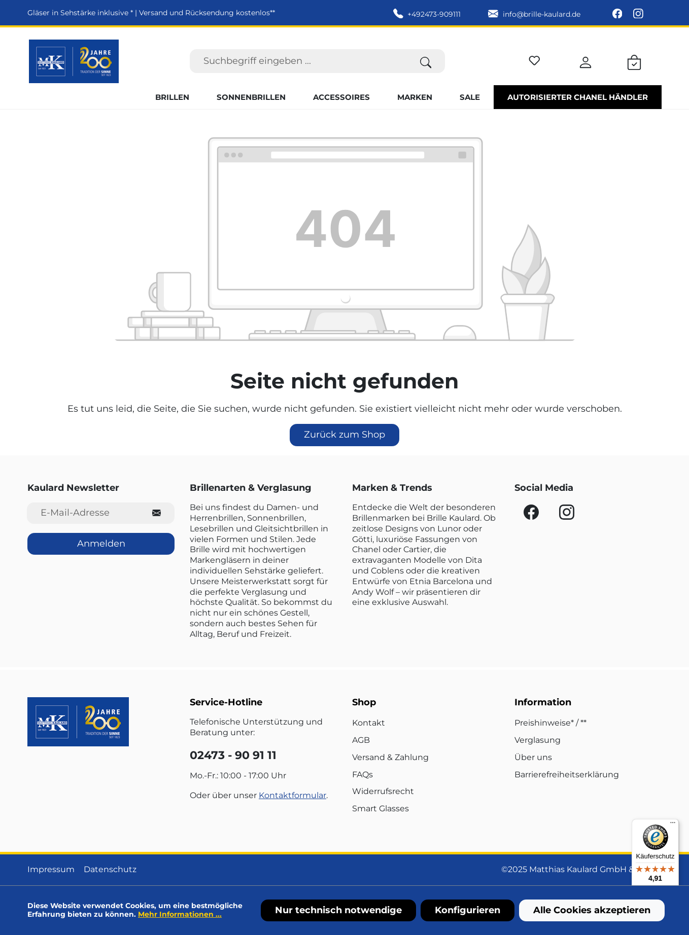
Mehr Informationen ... (180, 914)
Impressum (51, 869)
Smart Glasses (380, 808)
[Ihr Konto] (585, 61)
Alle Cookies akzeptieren (591, 910)
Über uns (533, 757)
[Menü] (673, 825)
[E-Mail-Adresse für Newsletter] (83, 512)
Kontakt (368, 723)
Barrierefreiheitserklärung (566, 774)
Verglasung (537, 740)
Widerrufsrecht (383, 791)
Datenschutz (110, 869)
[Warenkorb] (634, 61)
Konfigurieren (467, 910)
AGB (361, 740)
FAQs (362, 774)
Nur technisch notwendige (338, 910)
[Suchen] (425, 61)
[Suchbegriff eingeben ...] (298, 61)
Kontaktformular (292, 795)
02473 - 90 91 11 (233, 755)
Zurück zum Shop (344, 434)
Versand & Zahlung (390, 757)
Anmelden (101, 543)
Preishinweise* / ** (550, 723)
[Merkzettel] (534, 59)
